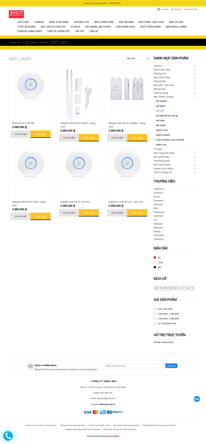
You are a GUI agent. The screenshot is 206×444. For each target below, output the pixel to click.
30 (165, 287)
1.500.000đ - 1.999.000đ (168, 318)
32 (175, 287)
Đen (159, 267)
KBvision (158, 227)
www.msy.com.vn (107, 404)
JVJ (155, 219)
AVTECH (158, 192)
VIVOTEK (159, 215)
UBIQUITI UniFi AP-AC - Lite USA (126, 201)
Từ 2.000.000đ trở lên (167, 323)
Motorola (158, 204)
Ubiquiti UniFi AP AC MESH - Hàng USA (77, 124)
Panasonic (159, 211)
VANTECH (159, 188)
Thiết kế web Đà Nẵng (96, 436)
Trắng (160, 262)
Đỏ (159, 257)
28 (156, 287)
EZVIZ (157, 196)
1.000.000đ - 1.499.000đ (168, 313)
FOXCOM (159, 235)
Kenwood (158, 200)
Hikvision (158, 223)
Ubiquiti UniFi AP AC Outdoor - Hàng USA (127, 124)
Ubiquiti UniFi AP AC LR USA (75, 201)
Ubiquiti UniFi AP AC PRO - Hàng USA (29, 203)
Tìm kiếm (164, 9)
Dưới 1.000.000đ (165, 308)
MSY (156, 208)
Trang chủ (15, 42)
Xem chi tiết (20, 133)
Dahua (157, 231)
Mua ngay (41, 133)
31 (170, 287)
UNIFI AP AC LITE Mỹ (23, 122)
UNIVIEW (158, 238)
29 (160, 287)
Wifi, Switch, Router (36, 42)
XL (188, 287)
